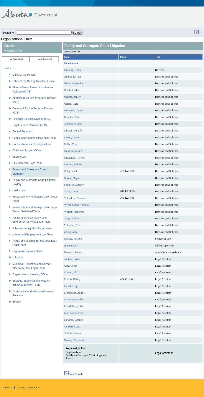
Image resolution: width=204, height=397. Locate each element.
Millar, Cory (70, 144)
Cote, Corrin (70, 265)
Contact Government (28, 387)
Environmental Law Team (27, 163)
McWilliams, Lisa (73, 306)
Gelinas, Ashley (72, 96)
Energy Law (19, 156)
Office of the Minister (24, 74)
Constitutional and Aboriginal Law (31, 144)
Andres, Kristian (72, 76)
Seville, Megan (72, 178)
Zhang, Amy (70, 231)
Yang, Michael (71, 218)
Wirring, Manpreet (74, 211)
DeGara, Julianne (73, 238)
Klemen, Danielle (73, 130)
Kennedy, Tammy (73, 252)
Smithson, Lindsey (74, 184)
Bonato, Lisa (70, 245)
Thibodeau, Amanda (74, 198)
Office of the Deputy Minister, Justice (33, 81)
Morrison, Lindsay (74, 312)
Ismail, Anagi (71, 286)
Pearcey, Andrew (73, 164)
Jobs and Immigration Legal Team (31, 228)
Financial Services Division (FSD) (31, 118)
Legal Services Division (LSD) (29, 125)
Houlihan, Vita (71, 117)
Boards (16, 301)
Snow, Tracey (71, 191)
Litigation (17, 257)
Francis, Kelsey (72, 279)
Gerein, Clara (71, 103)
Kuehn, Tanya (71, 137)
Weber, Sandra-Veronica (77, 204)
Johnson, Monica (73, 123)
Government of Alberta (32, 11)
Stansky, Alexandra (74, 340)
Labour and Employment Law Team (32, 234)
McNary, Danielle (73, 299)
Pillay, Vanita (71, 171)
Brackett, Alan (71, 90)
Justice (7, 68)
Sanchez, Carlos (72, 326)
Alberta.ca (7, 387)
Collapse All (45, 59)
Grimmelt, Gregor (73, 110)
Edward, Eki (70, 272)
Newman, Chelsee (73, 319)
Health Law (18, 190)
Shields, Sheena (72, 333)
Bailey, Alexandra (73, 83)
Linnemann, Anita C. (75, 292)
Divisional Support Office (26, 150)
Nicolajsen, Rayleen (74, 157)
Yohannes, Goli (72, 225)
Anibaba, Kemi (72, 259)
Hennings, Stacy (72, 69)
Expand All (16, 59)
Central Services (21, 131)
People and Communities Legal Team (34, 137)
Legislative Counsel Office (27, 251)
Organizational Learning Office (30, 274)
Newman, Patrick (73, 150)
